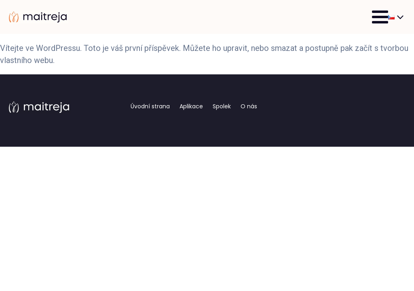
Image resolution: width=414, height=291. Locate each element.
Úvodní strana (150, 106)
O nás (249, 106)
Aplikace (191, 106)
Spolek (222, 106)
